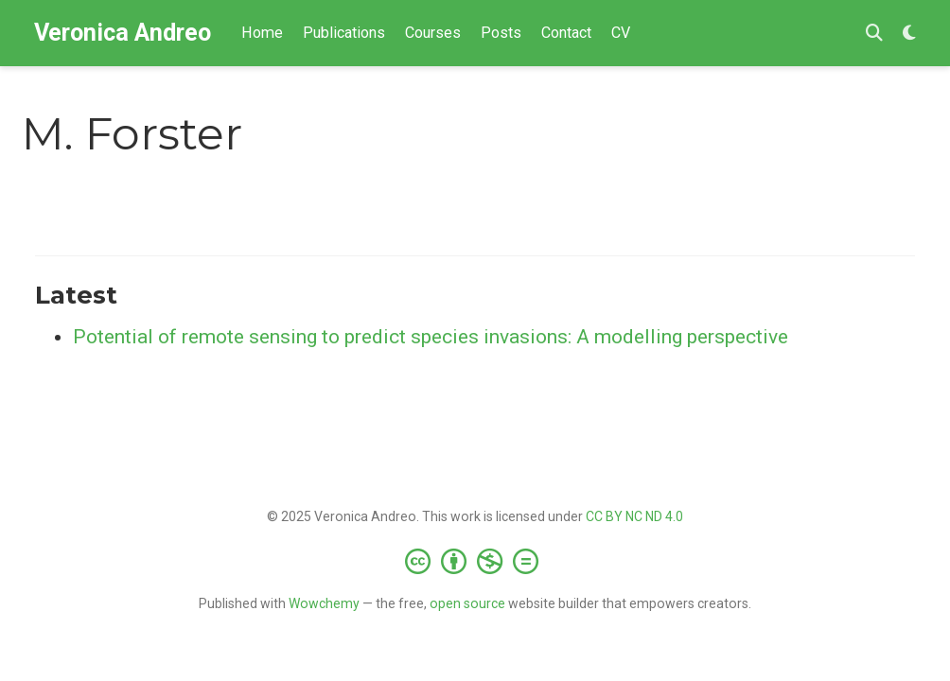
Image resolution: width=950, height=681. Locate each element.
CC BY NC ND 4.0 (634, 516)
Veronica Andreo (122, 32)
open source (467, 603)
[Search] (874, 33)
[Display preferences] (909, 33)
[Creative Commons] (475, 561)
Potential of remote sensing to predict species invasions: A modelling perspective (430, 336)
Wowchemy (324, 603)
